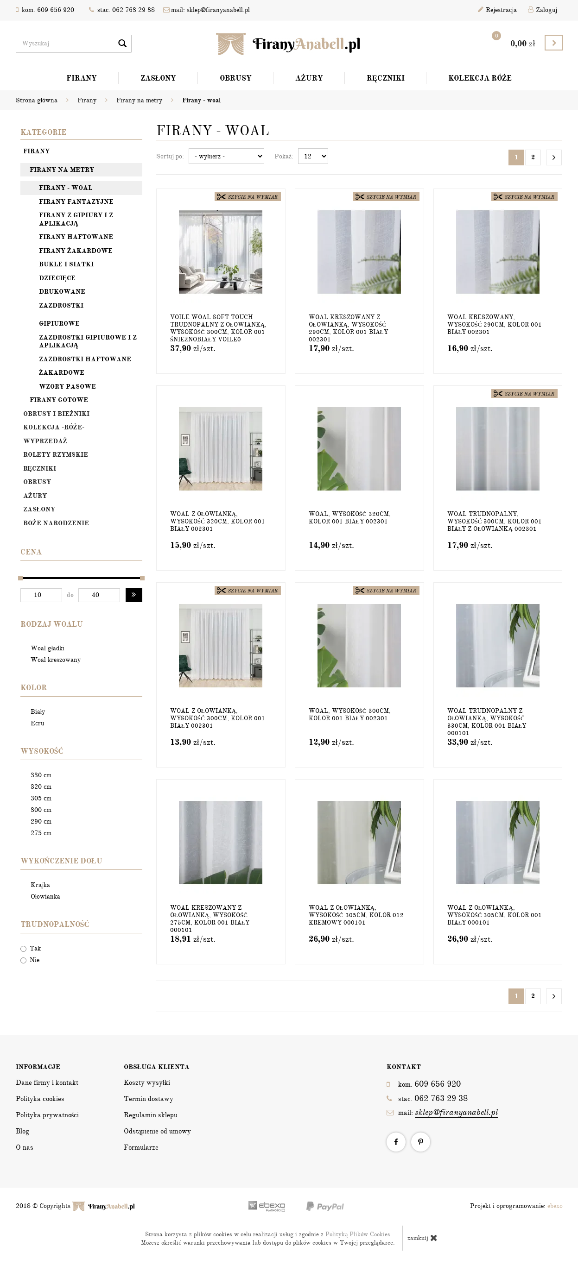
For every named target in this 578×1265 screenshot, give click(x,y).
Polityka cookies (40, 1099)
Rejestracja (497, 10)
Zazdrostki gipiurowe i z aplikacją (88, 342)
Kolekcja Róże (480, 78)
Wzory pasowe (67, 386)
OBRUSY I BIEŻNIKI (56, 414)
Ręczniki (386, 78)
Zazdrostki (61, 305)
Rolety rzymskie (55, 455)
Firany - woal (65, 188)
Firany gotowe (59, 400)
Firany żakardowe (76, 251)
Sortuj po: (170, 156)
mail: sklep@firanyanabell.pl (206, 10)
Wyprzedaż (45, 441)
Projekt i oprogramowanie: (516, 1206)
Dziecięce (57, 278)
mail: (442, 1112)
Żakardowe (61, 373)
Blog (22, 1131)
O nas (24, 1147)
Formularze (141, 1147)
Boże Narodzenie (56, 523)
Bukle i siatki (66, 264)
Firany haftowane (76, 237)
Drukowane (62, 292)
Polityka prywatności (47, 1115)
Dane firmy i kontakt (47, 1082)
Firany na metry (62, 170)
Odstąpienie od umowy (157, 1131)
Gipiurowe (59, 323)
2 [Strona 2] (533, 157)
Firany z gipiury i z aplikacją (76, 219)
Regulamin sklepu (151, 1115)
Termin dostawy (148, 1099)
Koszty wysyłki (147, 1082)
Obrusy (236, 78)
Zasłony (158, 78)
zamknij (422, 1237)
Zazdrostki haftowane (85, 359)
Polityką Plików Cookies (357, 1234)
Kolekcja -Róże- (53, 427)
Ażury (309, 78)
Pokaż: (283, 156)
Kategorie (43, 132)
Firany (81, 78)
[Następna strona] (554, 157)
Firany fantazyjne (76, 202)
